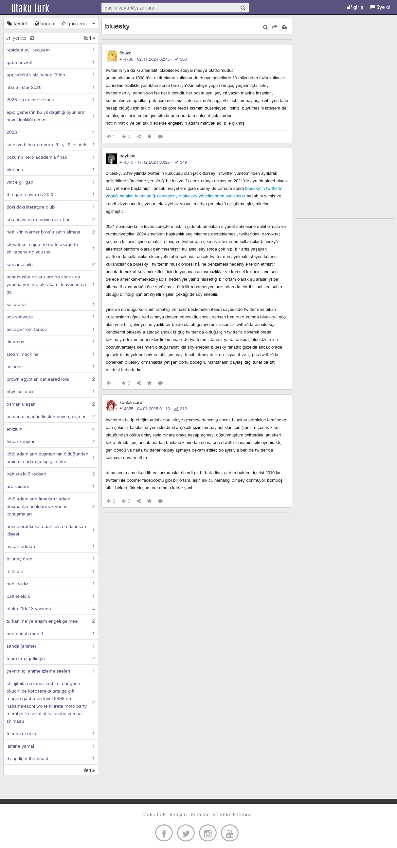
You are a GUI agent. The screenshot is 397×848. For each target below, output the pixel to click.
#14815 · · (153, 162)
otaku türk (154, 814)
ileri (89, 38)
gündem (73, 23)
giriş (355, 7)
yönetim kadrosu (232, 814)
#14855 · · (153, 408)
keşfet (17, 23)
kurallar (199, 814)
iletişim (178, 814)
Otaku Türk (36, 7)
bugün (44, 23)
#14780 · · (153, 59)
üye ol (380, 7)
